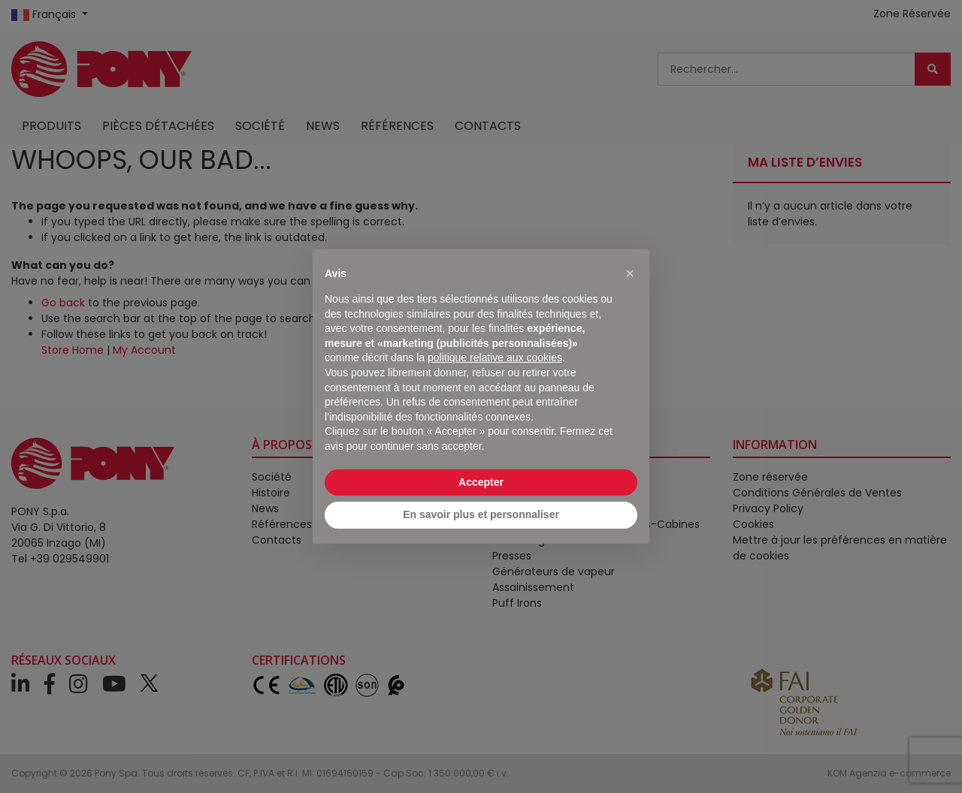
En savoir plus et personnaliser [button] (481, 514)
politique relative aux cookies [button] (495, 357)
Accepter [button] (481, 482)
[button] (630, 273)
